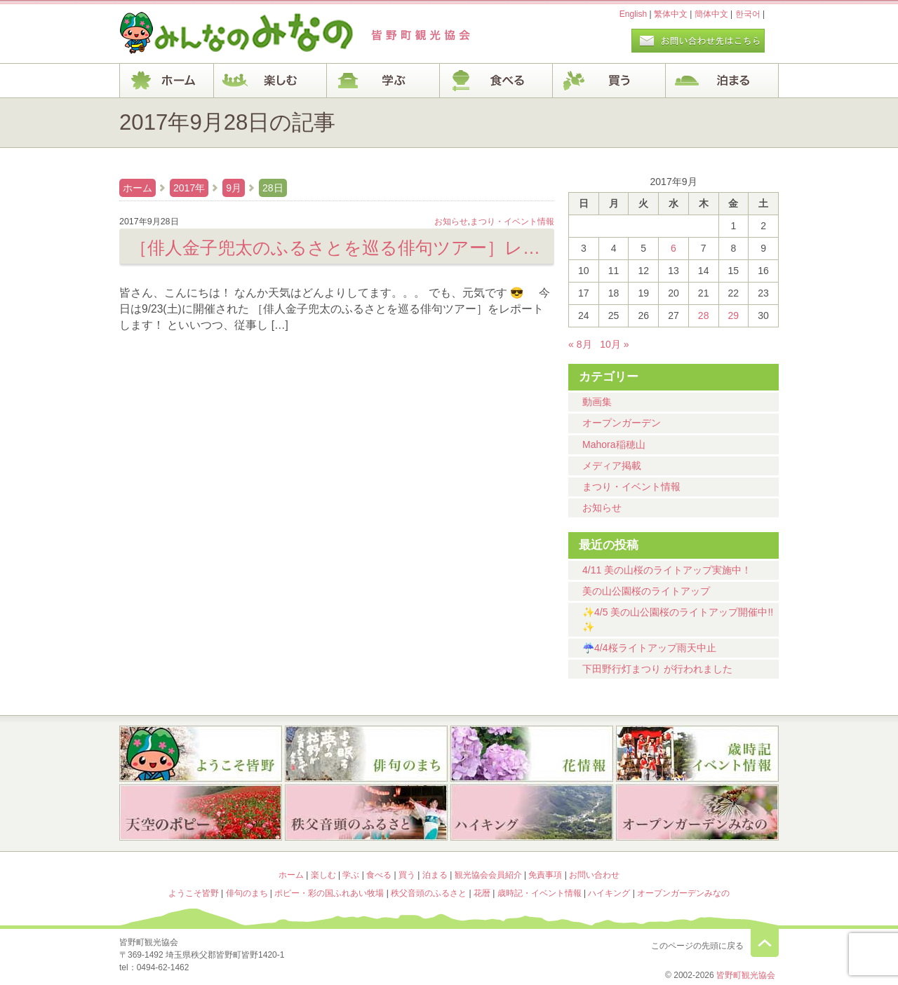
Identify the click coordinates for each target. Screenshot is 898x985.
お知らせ (602, 507)
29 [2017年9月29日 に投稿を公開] (733, 315)
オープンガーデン (621, 422)
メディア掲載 (611, 465)
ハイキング (531, 814)
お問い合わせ (594, 875)
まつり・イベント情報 (631, 486)
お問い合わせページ (698, 41)
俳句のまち (366, 754)
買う (609, 80)
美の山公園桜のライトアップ (646, 591)
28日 (272, 187)
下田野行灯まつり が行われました (657, 668)
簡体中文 (711, 14)
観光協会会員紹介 (488, 875)
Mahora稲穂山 (613, 444)
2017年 (189, 187)
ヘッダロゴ (214, 33)
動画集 (597, 401)
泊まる (722, 80)
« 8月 (580, 344)
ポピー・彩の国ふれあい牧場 (200, 814)
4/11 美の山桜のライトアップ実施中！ (666, 570)
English (633, 14)
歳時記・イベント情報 (697, 754)
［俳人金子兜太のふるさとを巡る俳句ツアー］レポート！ (337, 247)
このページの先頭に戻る (765, 943)
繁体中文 (671, 14)
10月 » (614, 344)
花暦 (531, 754)
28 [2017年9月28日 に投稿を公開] (703, 315)
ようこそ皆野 (200, 754)
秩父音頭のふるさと (366, 814)
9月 (233, 187)
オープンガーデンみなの (697, 814)
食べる (496, 80)
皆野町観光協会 (745, 975)
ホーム (166, 80)
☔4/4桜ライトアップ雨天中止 (649, 647)
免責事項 (545, 875)
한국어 (747, 14)
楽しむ (270, 80)
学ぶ (383, 80)
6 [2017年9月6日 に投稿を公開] (673, 248)
